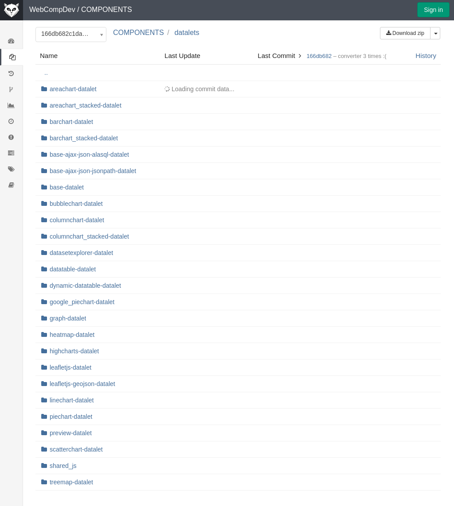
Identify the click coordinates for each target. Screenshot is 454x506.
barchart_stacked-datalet (84, 138)
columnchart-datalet (77, 220)
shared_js (63, 465)
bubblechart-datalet (76, 203)
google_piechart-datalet (82, 301)
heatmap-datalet (72, 334)
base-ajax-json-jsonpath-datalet (93, 170)
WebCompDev (52, 9)
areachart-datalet (73, 89)
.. (46, 72)
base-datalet (67, 187)
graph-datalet (68, 318)
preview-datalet (71, 432)
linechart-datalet (72, 400)
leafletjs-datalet (70, 367)
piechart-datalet (71, 416)
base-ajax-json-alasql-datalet (89, 154)
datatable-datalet (73, 269)
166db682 (319, 56)
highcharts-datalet (74, 351)
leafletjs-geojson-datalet (82, 383)
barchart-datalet (71, 121)
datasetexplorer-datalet (81, 252)
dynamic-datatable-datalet (85, 285)
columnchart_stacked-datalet (89, 236)
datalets (186, 32)
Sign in (433, 9)
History (425, 55)
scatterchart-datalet (76, 449)
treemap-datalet (71, 482)
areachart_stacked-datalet (85, 105)
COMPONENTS (106, 9)
